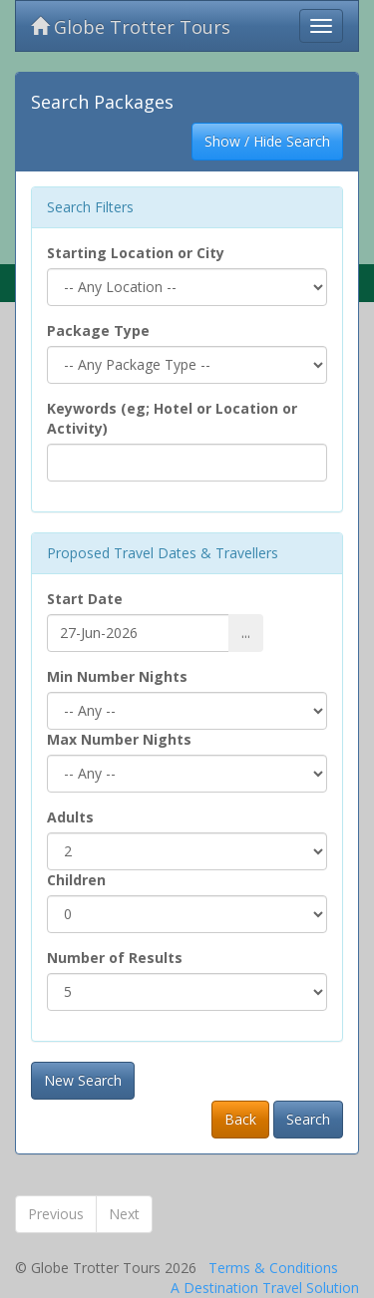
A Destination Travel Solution (265, 1287)
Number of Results (115, 957)
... (245, 632)
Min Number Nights (117, 676)
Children (76, 879)
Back (240, 1119)
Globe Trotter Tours (130, 27)
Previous (56, 1213)
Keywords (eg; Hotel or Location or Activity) (172, 418)
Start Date (85, 598)
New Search (83, 1080)
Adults (70, 817)
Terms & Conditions (273, 1267)
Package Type (98, 330)
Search (308, 1119)
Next (124, 1213)
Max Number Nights (119, 739)
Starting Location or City (135, 252)
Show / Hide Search (267, 141)
